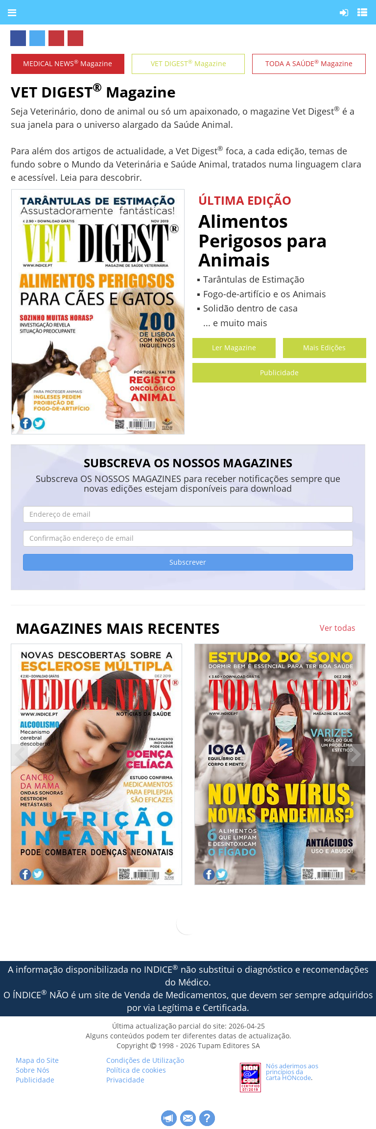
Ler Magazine (234, 347)
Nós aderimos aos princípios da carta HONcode (292, 1071)
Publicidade (279, 372)
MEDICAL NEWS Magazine (67, 63)
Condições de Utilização (145, 1060)
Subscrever (187, 562)
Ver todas (337, 628)
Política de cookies (136, 1070)
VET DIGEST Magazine (188, 63)
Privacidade (125, 1079)
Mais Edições (324, 347)
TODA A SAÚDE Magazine (308, 63)
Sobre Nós (32, 1070)
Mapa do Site (37, 1060)
